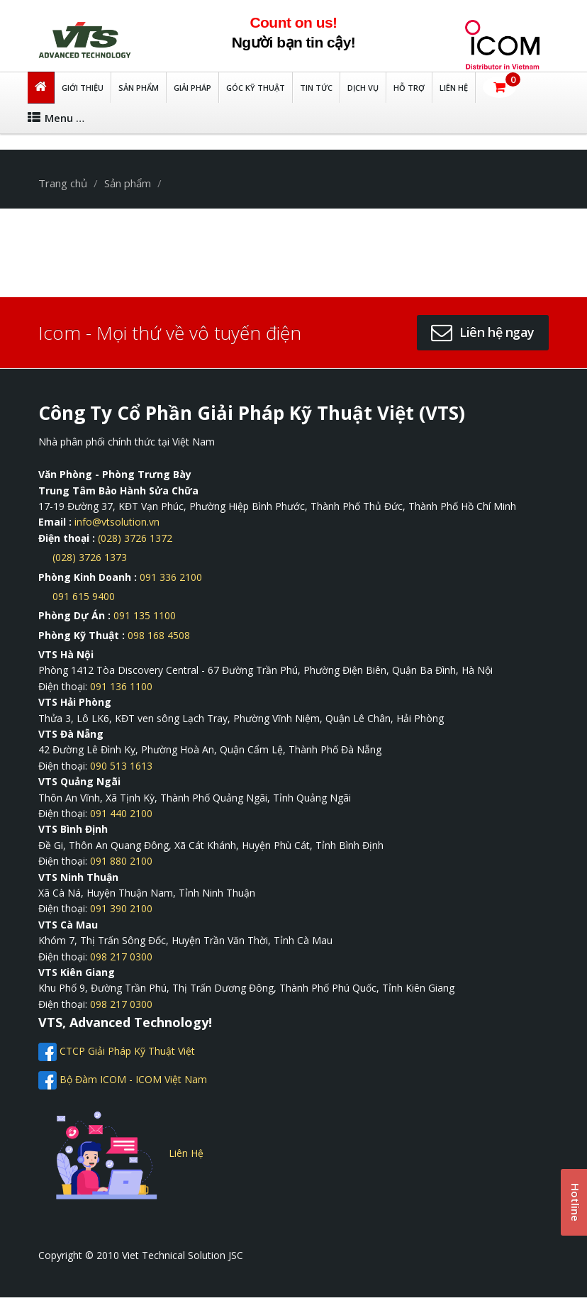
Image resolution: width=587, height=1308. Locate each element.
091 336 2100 (171, 577)
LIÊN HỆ (454, 87)
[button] (499, 87)
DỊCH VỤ (363, 87)
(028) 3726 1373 (89, 557)
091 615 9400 (83, 596)
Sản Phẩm (138, 87)
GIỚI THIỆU (83, 87)
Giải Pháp (192, 87)
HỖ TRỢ (409, 87)
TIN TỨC (316, 87)
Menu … (56, 118)
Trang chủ (62, 183)
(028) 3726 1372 (135, 538)
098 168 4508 (159, 635)
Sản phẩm (127, 183)
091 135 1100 (144, 615)
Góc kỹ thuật (255, 87)
